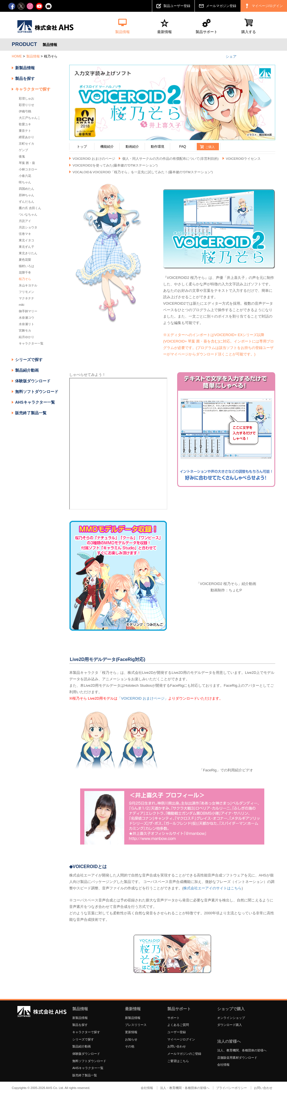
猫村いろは (26, 266)
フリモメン (26, 291)
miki (21, 304)
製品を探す (25, 78)
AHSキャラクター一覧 (35, 402)
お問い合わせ (176, 1046)
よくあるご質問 (178, 1024)
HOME (17, 56)
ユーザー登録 (176, 1032)
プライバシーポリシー (231, 1088)
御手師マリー (28, 311)
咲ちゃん (25, 182)
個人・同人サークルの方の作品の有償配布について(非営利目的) (170, 158)
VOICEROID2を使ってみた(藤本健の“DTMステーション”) (115, 165)
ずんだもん (26, 201)
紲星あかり (26, 137)
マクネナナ (26, 298)
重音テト (25, 130)
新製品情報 (25, 68)
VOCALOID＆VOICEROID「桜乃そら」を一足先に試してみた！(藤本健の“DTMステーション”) (143, 172)
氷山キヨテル (28, 285)
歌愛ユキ (25, 124)
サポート (173, 1017)
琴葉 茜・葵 (27, 163)
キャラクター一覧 (31, 343)
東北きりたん (28, 253)
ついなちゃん (28, 214)
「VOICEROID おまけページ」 (142, 698)
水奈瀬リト (26, 324)
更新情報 (131, 1032)
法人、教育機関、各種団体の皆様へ (242, 1050)
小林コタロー (28, 169)
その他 (129, 1046)
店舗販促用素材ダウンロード (237, 1057)
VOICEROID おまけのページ (94, 158)
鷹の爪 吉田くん (30, 208)
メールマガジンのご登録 (184, 1053)
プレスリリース (136, 1024)
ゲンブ (23, 150)
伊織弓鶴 (25, 111)
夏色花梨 (25, 259)
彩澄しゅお (26, 98)
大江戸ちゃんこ (29, 117)
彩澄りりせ (26, 105)
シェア (231, 56)
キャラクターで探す (86, 1032)
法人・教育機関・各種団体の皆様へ (184, 1088)
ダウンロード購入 (229, 1024)
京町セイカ (26, 143)
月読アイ (25, 221)
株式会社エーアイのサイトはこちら (212, 888)
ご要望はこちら (178, 1061)
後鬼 (22, 156)
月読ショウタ (28, 227)
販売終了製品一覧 (31, 413)
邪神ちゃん (26, 195)
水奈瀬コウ (26, 317)
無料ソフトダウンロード (36, 391)
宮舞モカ (25, 330)
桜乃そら (25, 279)
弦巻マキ (25, 233)
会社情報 (223, 1064)
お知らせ (131, 1039)
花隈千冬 (25, 272)
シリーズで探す (83, 1039)
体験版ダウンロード (32, 381)
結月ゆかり (26, 337)
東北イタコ (26, 240)
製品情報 (33, 56)
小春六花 (25, 175)
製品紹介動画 (27, 370)
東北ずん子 (26, 246)
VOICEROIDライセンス (243, 158)
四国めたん (26, 188)
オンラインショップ (231, 1017)
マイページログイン (181, 1039)
